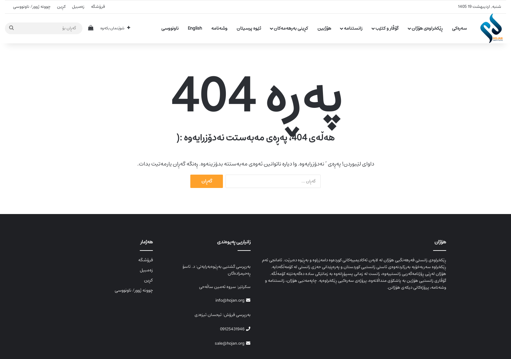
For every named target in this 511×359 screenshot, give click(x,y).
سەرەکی (459, 28)
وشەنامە (219, 28)
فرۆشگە (98, 6)
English (195, 28)
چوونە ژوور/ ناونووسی (32, 6)
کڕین (61, 6)
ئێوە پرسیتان (249, 28)
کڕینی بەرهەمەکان (291, 28)
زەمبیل (78, 6)
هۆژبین (324, 28)
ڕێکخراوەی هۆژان (427, 28)
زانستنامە (353, 28)
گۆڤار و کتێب (387, 28)
